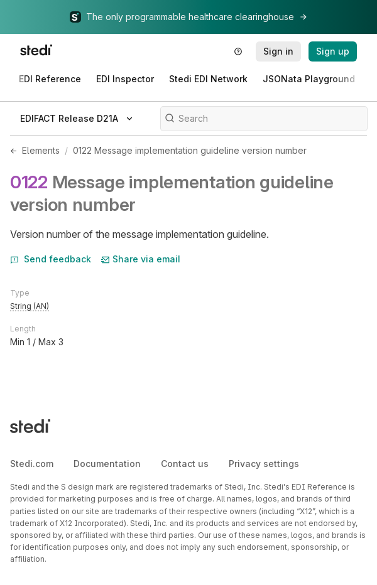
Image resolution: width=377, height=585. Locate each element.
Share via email (140, 259)
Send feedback (50, 259)
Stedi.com (31, 463)
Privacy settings (264, 463)
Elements (41, 150)
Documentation (107, 463)
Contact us (185, 463)
